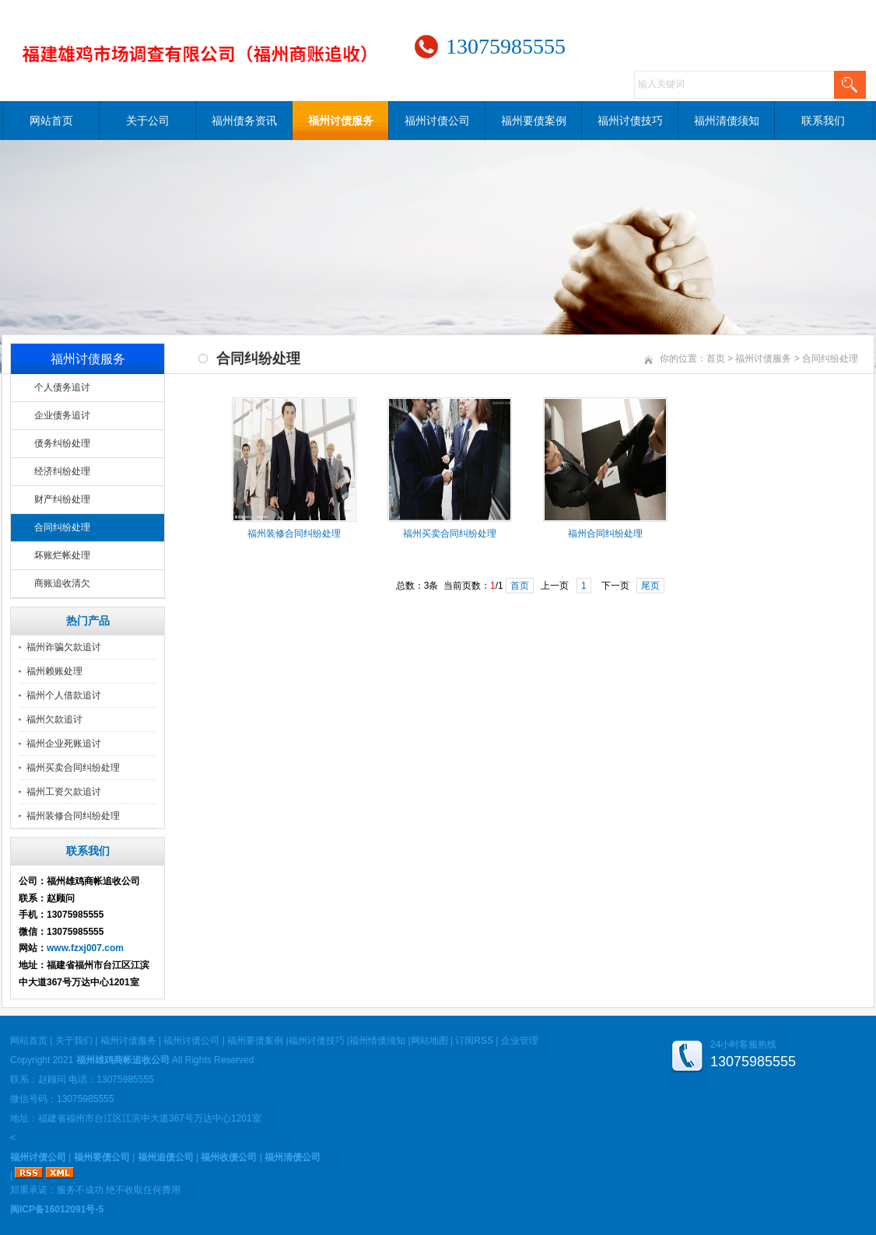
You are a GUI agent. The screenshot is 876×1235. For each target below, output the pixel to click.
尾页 (650, 585)
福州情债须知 (377, 1040)
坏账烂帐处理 (62, 555)
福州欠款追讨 (54, 719)
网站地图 (429, 1040)
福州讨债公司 (437, 120)
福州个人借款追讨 (63, 695)
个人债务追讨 (62, 387)
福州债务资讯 (244, 120)
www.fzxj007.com (85, 948)
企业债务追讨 (62, 415)
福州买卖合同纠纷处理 (73, 767)
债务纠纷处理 (62, 443)
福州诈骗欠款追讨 (63, 647)
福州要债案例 (533, 120)
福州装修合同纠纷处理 (73, 815)
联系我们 (823, 120)
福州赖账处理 (54, 671)
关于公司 (148, 120)
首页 (715, 358)
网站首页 (51, 120)
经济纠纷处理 (62, 471)
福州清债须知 (726, 120)
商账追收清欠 (62, 583)
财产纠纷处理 (62, 499)
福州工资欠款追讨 (63, 791)
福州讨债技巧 (630, 120)
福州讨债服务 (340, 120)
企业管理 (519, 1040)
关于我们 (74, 1040)
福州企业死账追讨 (63, 743)
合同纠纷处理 (62, 527)
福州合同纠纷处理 (605, 533)
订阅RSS (474, 1040)
